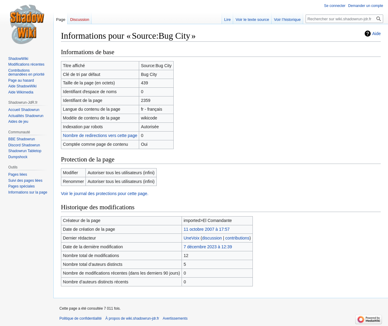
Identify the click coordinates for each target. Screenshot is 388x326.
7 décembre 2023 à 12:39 (208, 246)
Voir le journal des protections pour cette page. (105, 193)
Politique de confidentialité (80, 318)
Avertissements (175, 318)
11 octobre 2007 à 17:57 (207, 229)
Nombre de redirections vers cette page (100, 135)
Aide (376, 33)
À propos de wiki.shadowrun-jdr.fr (132, 318)
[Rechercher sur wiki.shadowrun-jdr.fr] (344, 19)
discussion (212, 238)
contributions (237, 238)
